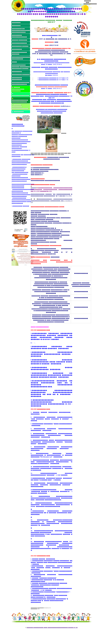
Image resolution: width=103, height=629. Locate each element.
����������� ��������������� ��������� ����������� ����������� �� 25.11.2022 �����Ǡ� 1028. (51, 189)
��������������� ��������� (21, 58)
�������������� (20, 94)
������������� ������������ (20, 100)
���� (14, 62)
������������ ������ (19, 53)
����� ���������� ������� (18, 89)
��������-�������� (17, 78)
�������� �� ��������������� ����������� (21, 30)
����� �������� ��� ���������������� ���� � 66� (52, 627)
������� (16, 22)
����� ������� (19, 40)
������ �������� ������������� (20, 106)
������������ (19, 43)
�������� (17, 49)
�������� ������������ (19, 36)
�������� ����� (20, 46)
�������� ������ (21, 74)
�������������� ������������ (20, 83)
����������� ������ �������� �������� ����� (21, 66)
